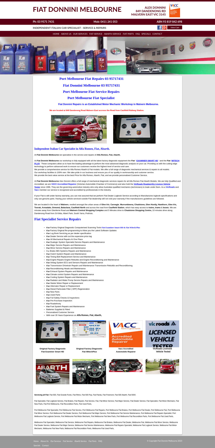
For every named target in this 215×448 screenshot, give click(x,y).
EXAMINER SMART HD (147, 161)
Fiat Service (95, 34)
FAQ (100, 441)
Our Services (80, 34)
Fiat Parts (92, 441)
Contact (157, 34)
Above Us (45, 441)
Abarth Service (81, 441)
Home (56, 34)
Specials (37, 445)
